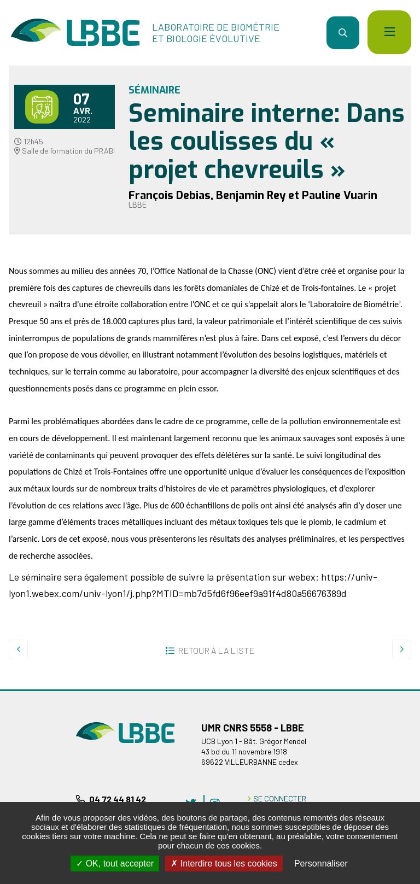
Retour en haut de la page (395, 689)
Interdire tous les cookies (224, 863)
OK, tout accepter (115, 863)
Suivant (401, 649)
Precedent (18, 649)
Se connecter (279, 798)
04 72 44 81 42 (117, 799)
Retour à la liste (216, 650)
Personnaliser (321, 863)
